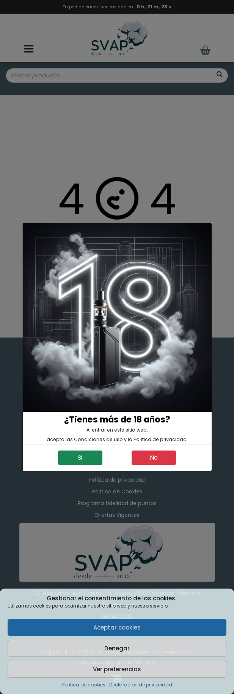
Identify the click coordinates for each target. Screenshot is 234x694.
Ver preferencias (117, 669)
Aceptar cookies (117, 627)
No (154, 457)
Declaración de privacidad (140, 684)
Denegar (117, 648)
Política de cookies (83, 684)
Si (80, 457)
